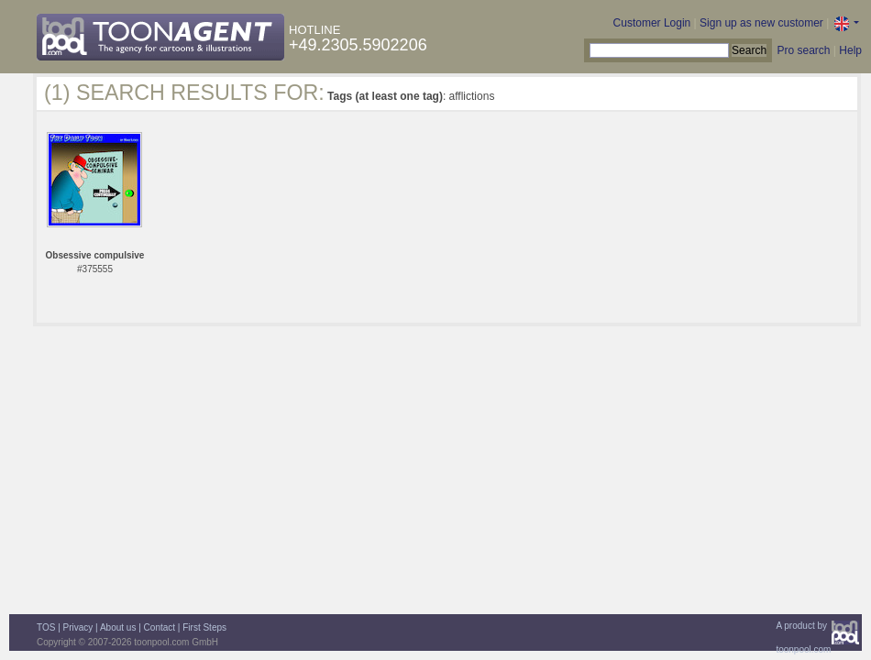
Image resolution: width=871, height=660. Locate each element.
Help (850, 50)
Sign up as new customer (761, 22)
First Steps (204, 627)
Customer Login (652, 22)
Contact (159, 627)
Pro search (803, 50)
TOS (46, 627)
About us (118, 627)
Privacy (78, 627)
